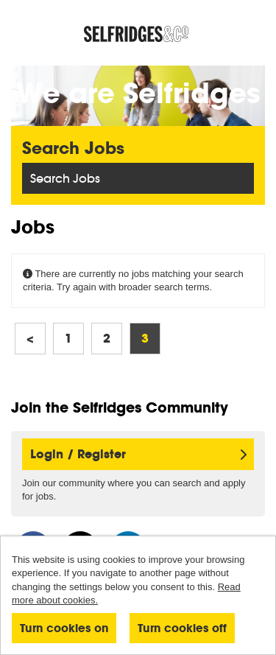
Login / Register (138, 454)
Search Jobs (65, 178)
